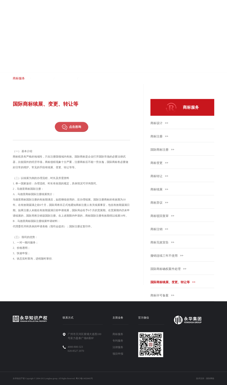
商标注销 (159, 229)
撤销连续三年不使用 (166, 255)
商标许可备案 (162, 295)
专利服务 (43, 78)
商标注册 (159, 136)
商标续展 (159, 189)
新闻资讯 (172, 10)
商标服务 (19, 78)
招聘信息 (186, 10)
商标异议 (159, 202)
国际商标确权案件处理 (168, 269)
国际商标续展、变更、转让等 (172, 282)
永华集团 (143, 10)
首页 (100, 10)
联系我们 (201, 10)
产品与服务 (112, 10)
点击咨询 (71, 130)
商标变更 (159, 163)
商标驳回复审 (162, 216)
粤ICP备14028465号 (84, 378)
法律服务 (66, 78)
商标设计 (159, 123)
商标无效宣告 (162, 242)
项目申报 (90, 78)
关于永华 (128, 10)
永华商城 (215, 10)
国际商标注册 (162, 149)
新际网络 (210, 378)
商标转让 (159, 176)
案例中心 (157, 10)
